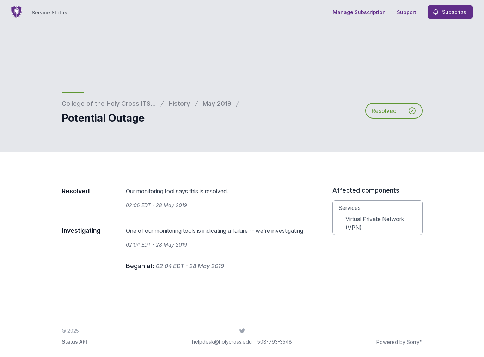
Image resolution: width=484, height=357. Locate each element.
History (179, 103)
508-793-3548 (274, 342)
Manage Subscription (359, 12)
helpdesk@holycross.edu (222, 342)
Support (406, 12)
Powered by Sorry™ (399, 342)
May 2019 (217, 103)
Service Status (49, 13)
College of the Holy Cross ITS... (109, 103)
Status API (74, 342)
